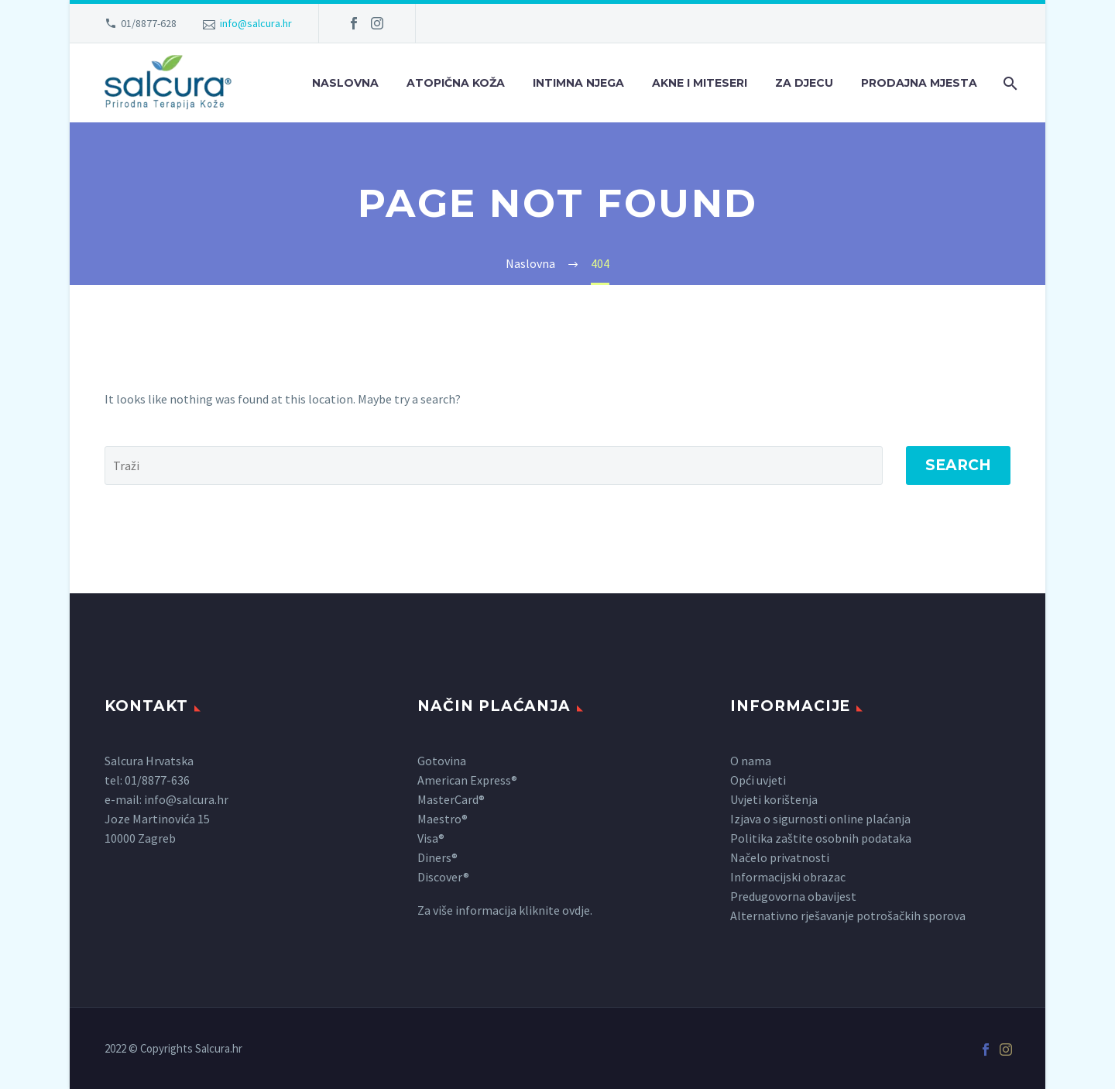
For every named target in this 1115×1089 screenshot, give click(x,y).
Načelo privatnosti (779, 857)
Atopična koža (456, 83)
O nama (750, 760)
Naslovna (345, 83)
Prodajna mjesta (919, 83)
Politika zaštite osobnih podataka (820, 838)
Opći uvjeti (758, 780)
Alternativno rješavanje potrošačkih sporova (848, 915)
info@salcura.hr (256, 23)
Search (958, 465)
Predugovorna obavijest (793, 896)
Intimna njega (578, 83)
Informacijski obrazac (788, 877)
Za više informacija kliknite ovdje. (504, 910)
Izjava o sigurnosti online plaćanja (820, 818)
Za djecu (804, 83)
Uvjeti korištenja (774, 799)
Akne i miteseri (699, 83)
